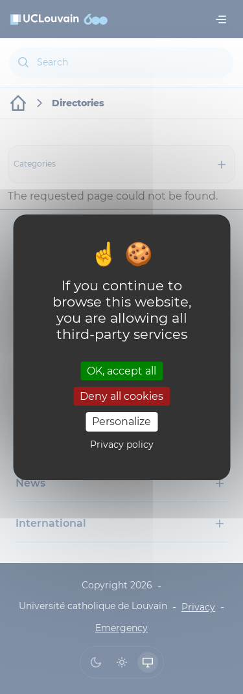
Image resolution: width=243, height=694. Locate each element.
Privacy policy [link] (122, 444)
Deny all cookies (121, 396)
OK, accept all (121, 371)
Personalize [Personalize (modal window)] (121, 421)
